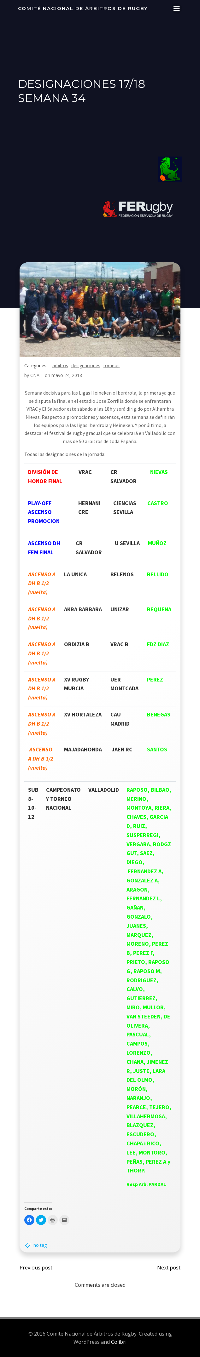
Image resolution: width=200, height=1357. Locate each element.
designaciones (85, 365)
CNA (34, 375)
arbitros (60, 365)
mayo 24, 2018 (66, 375)
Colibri (118, 1341)
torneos (111, 365)
